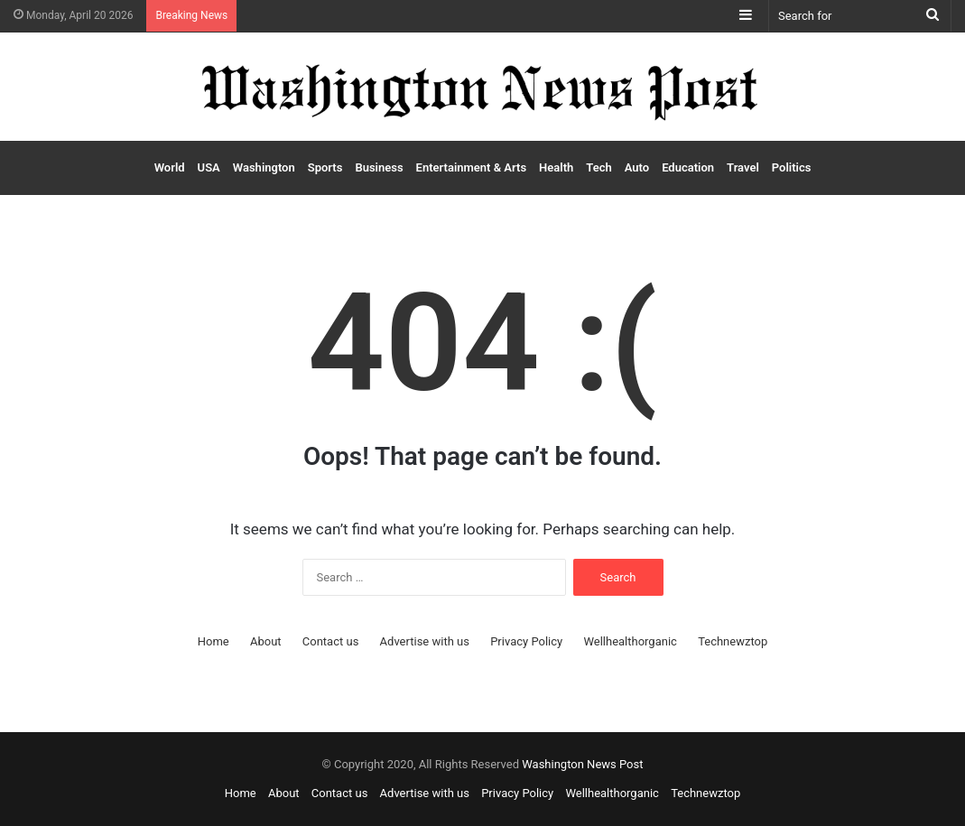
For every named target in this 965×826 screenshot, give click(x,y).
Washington (264, 167)
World (169, 167)
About (266, 641)
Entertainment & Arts (471, 167)
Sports (325, 167)
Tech (598, 167)
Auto (637, 167)
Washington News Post (582, 764)
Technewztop (732, 641)
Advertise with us (424, 641)
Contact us (330, 641)
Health (556, 167)
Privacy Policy (526, 641)
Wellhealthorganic (629, 641)
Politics (792, 167)
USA (209, 167)
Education (688, 167)
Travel (743, 167)
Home (213, 641)
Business (379, 167)
